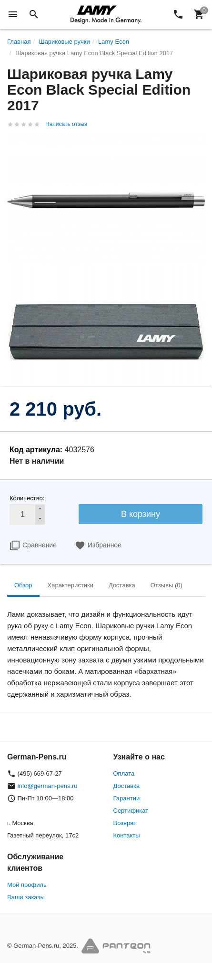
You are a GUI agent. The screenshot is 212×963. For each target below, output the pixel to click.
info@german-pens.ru (48, 785)
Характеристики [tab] (70, 585)
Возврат (125, 823)
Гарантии (126, 798)
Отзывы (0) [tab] (166, 585)
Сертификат (131, 810)
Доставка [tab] (122, 585)
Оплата (124, 773)
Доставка (126, 785)
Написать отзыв (66, 124)
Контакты (126, 835)
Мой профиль (27, 884)
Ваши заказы (26, 897)
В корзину (140, 514)
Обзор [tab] (23, 585)
